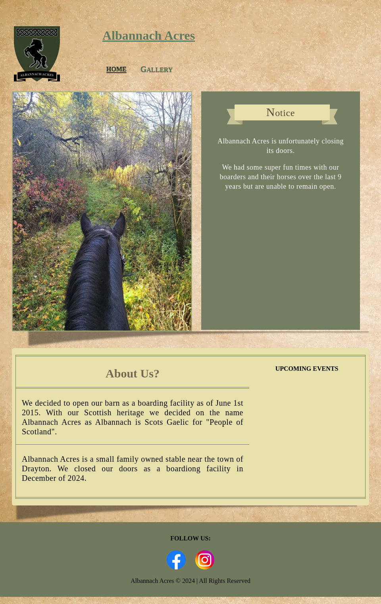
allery (156, 69)
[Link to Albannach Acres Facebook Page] (176, 567)
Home (116, 69)
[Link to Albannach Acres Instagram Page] (204, 567)
